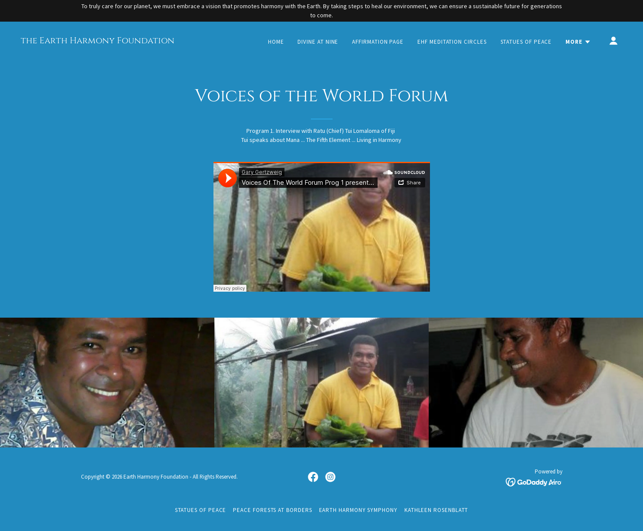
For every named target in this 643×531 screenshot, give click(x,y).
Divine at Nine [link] (317, 41)
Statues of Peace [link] (526, 41)
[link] (97, 41)
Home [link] (276, 41)
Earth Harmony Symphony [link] (358, 510)
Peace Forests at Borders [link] (272, 510)
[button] (578, 42)
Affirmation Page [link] (378, 41)
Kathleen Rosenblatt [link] (436, 510)
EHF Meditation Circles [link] (451, 41)
